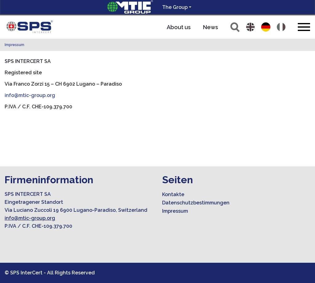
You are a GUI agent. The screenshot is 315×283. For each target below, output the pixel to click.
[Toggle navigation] (303, 27)
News (210, 27)
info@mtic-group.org (30, 95)
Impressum (14, 45)
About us (179, 27)
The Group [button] (175, 7)
